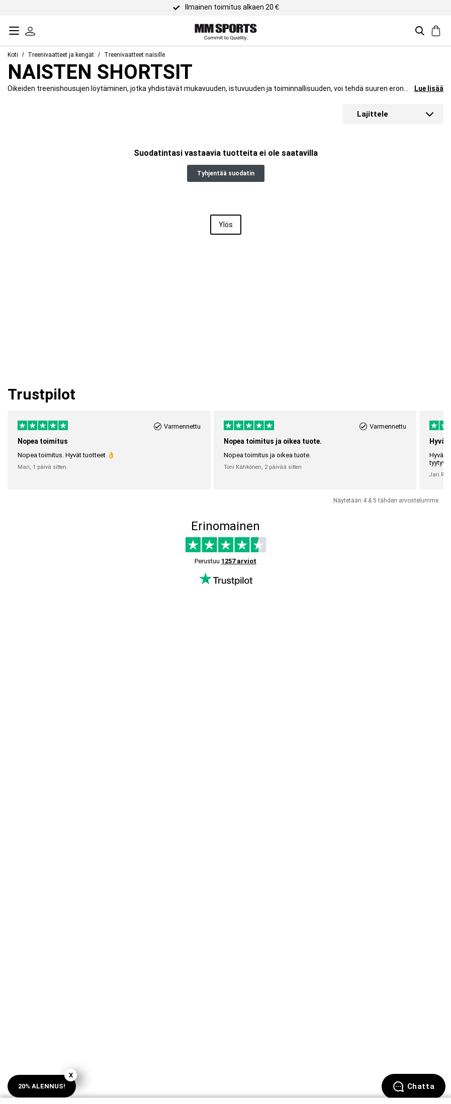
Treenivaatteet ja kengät (61, 54)
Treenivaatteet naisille (134, 54)
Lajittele (372, 114)
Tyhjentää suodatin (225, 173)
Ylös (226, 225)
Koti (13, 54)
